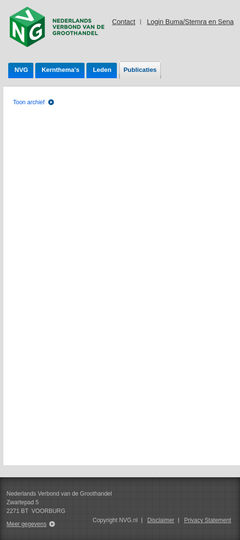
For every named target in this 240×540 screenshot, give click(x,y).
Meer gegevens (27, 524)
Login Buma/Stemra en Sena (190, 22)
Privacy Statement (207, 520)
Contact (123, 22)
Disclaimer (160, 520)
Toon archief (28, 102)
